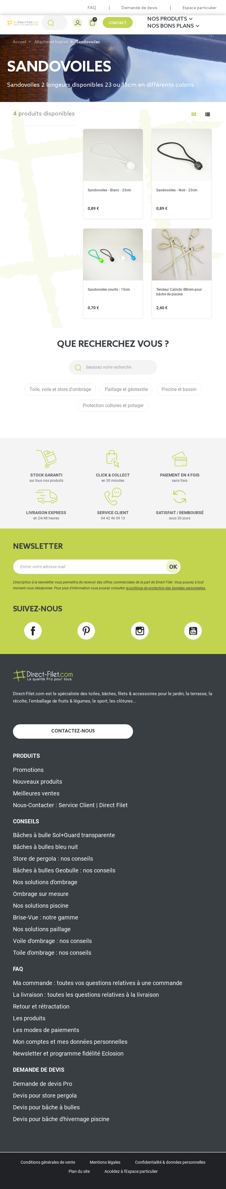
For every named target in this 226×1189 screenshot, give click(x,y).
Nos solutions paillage (42, 929)
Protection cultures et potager (113, 405)
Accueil (19, 42)
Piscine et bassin (179, 389)
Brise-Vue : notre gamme (45, 917)
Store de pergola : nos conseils (53, 858)
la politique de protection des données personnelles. (166, 588)
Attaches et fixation (51, 42)
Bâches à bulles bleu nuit (45, 846)
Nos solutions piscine (41, 905)
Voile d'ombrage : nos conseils (52, 940)
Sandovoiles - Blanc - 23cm (109, 190)
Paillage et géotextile (126, 389)
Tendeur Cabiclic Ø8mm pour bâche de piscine (179, 291)
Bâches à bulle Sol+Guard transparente (64, 835)
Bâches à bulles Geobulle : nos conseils (64, 870)
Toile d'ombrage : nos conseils (52, 952)
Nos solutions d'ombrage (45, 882)
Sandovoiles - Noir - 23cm (176, 190)
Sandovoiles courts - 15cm (109, 289)
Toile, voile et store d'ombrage (60, 389)
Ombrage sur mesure (41, 893)
